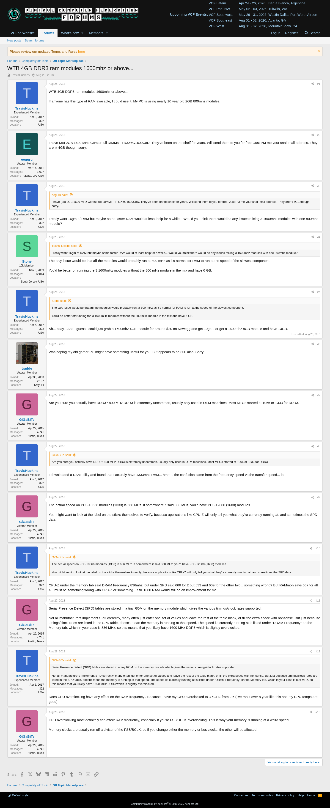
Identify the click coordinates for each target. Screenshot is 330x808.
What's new (70, 33)
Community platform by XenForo (165, 804)
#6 (318, 344)
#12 (318, 651)
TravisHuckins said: (64, 245)
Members (96, 33)
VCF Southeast (220, 20)
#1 (318, 83)
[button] (82, 33)
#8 (318, 446)
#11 (318, 600)
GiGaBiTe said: (62, 455)
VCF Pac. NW (219, 9)
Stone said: (59, 300)
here (81, 51)
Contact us (241, 795)
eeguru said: (60, 195)
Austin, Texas (36, 436)
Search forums (34, 40)
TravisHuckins (20, 75)
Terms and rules (262, 795)
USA (41, 124)
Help (301, 795)
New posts (14, 40)
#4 (318, 237)
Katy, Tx (39, 385)
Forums (47, 33)
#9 (318, 497)
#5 (318, 292)
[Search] (312, 33)
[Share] (313, 84)
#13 (318, 712)
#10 (318, 548)
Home (311, 795)
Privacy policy (285, 795)
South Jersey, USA (32, 281)
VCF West (216, 26)
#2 (318, 135)
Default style (18, 795)
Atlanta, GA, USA (33, 175)
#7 (318, 395)
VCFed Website (23, 33)
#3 (318, 186)
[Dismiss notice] (318, 51)
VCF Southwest (220, 14)
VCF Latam (217, 3)
